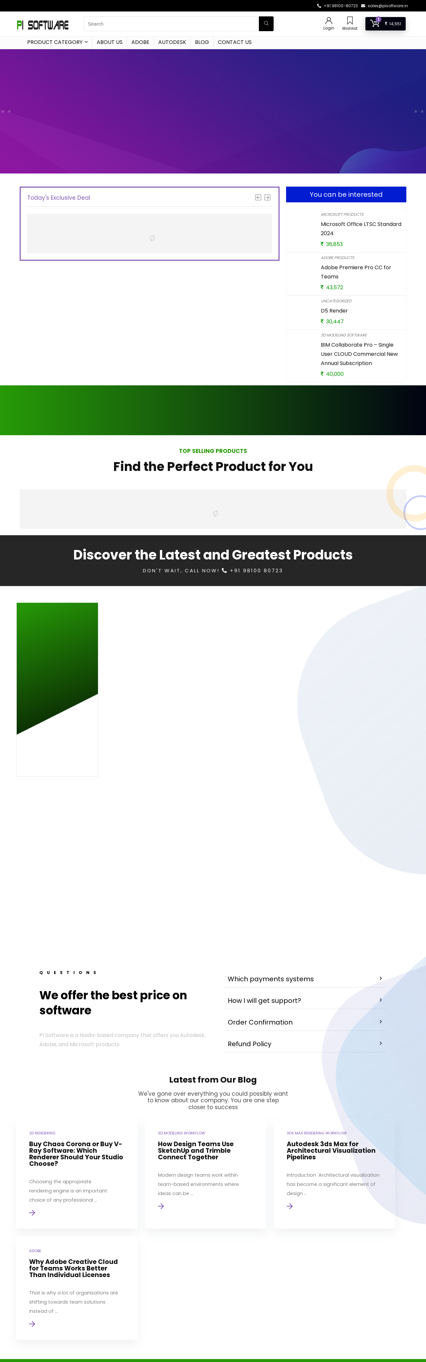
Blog (202, 42)
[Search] (266, 23)
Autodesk (172, 42)
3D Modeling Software (344, 335)
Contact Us (235, 42)
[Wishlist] (350, 21)
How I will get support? (264, 901)
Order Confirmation (260, 923)
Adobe (140, 42)
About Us (110, 42)
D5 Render (334, 311)
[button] (305, 880)
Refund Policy (249, 945)
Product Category (55, 42)
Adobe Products (337, 257)
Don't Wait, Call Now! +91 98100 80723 (213, 570)
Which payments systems (271, 880)
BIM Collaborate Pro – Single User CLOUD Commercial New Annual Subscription (359, 354)
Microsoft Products (342, 214)
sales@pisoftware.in (388, 6)
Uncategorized (336, 301)
